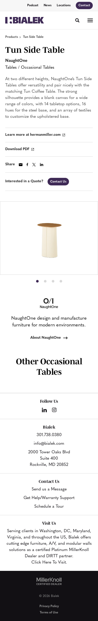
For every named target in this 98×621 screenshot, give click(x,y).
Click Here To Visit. (49, 562)
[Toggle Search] (77, 20)
